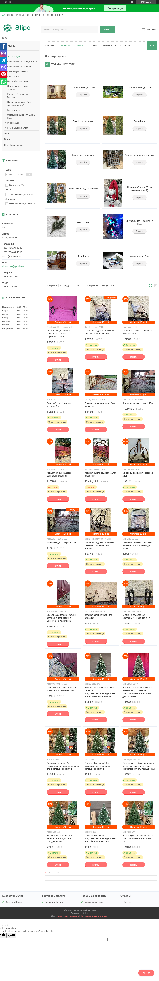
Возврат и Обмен (13, 902)
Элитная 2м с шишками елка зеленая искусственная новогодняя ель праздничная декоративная (100, 692)
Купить (58, 360)
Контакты (109, 45)
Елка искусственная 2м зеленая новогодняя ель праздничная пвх (138, 838)
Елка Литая (13, 76)
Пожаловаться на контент (68, 916)
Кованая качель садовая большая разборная (59, 474)
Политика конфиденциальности (94, 916)
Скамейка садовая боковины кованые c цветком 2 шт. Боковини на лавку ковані (61, 618)
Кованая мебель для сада (20, 66)
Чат (146, 973)
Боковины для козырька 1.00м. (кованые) (100, 404)
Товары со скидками (93, 902)
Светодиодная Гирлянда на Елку (21, 116)
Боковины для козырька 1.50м (62, 542)
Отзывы (8, 139)
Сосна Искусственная (18, 81)
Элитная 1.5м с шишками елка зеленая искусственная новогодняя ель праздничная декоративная (137, 692)
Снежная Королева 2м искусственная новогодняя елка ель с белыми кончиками (63, 766)
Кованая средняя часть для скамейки (98, 616)
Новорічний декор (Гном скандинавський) (19, 103)
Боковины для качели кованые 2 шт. (137, 474)
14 (58, 872)
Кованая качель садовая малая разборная (100, 474)
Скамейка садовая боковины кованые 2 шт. (137, 332)
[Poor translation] (11, 935)
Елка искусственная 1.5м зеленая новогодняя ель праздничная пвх (59, 838)
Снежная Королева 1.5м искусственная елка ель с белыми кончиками (97, 766)
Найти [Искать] (107, 29)
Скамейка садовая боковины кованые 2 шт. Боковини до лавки (137, 545)
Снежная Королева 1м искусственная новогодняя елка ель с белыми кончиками (101, 838)
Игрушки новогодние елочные (17, 87)
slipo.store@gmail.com (13, 266)
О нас (7, 133)
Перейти (83, 95)
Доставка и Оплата (54, 902)
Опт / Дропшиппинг (13, 145)
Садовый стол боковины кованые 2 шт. (59, 404)
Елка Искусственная (17, 71)
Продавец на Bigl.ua (79, 913)
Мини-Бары (13, 123)
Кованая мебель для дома (20, 61)
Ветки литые (13, 110)
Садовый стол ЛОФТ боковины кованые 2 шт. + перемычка (62, 689)
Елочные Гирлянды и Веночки (17, 95)
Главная (50, 45)
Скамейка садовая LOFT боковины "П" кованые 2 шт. (136, 616)
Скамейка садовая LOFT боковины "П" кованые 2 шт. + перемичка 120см (62, 333)
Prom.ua (92, 910)
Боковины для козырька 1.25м (137, 403)
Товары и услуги (12, 56)
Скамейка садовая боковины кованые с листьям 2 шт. (99, 332)
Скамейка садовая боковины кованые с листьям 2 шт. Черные (99, 545)
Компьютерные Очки (17, 128)
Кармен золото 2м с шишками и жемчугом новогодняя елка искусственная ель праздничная (138, 766)
